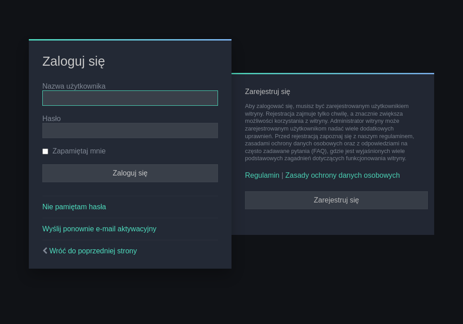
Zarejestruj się (336, 200)
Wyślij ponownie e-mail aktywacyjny (99, 229)
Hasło (51, 118)
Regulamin (262, 175)
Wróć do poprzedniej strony (92, 251)
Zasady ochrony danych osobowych (343, 175)
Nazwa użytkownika (74, 86)
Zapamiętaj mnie (74, 151)
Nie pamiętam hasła (74, 207)
